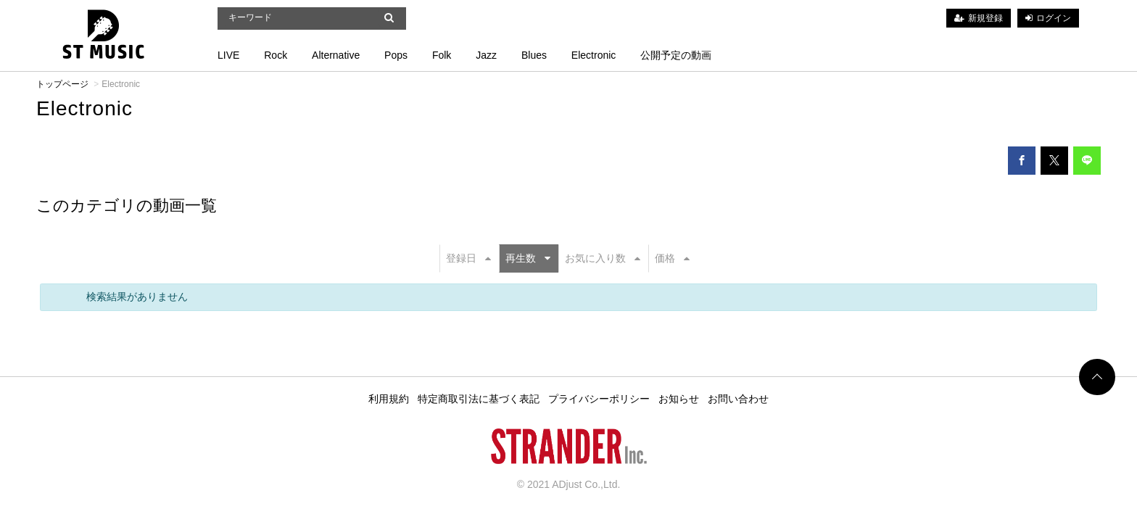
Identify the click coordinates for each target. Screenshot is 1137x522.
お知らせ (678, 399)
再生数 (527, 258)
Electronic (593, 55)
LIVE (228, 55)
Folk (441, 55)
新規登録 (985, 18)
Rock (275, 55)
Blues (534, 55)
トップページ (62, 84)
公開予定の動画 (675, 55)
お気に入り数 (602, 258)
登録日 (468, 258)
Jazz (486, 55)
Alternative (336, 55)
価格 (672, 258)
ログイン (1053, 18)
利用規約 (388, 399)
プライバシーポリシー (599, 399)
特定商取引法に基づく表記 (478, 399)
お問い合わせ (738, 399)
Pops (396, 55)
